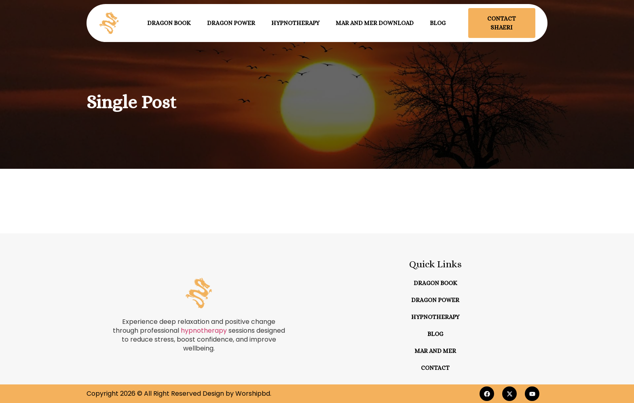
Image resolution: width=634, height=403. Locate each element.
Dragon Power (231, 23)
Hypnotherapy (295, 23)
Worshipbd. (253, 393)
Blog (438, 23)
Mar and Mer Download (375, 23)
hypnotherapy (204, 330)
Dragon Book (169, 23)
